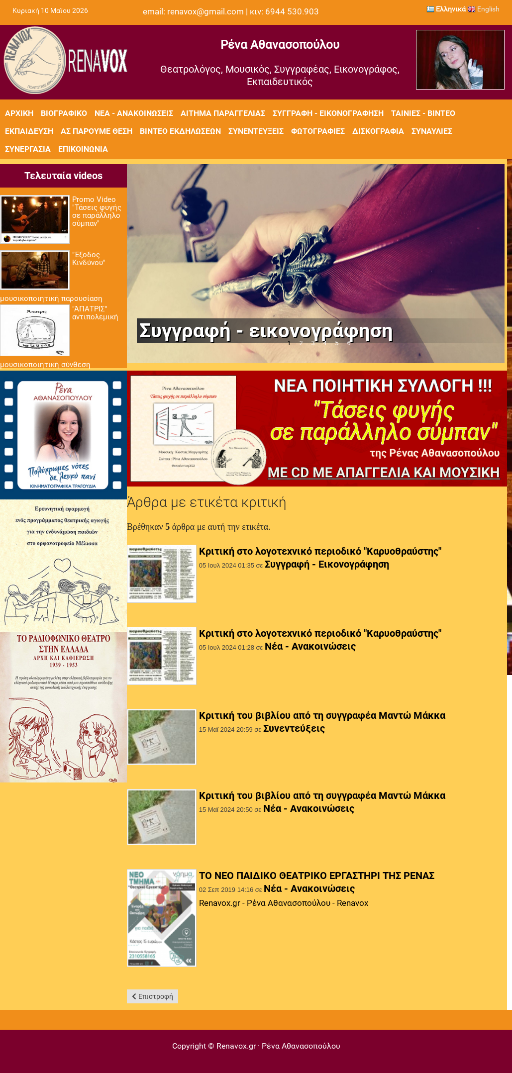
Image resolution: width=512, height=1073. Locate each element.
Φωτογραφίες (318, 131)
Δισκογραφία (378, 131)
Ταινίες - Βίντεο (423, 113)
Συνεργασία (28, 149)
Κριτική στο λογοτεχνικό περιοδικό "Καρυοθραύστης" (320, 551)
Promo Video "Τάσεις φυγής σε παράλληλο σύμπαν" (96, 211)
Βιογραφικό (64, 113)
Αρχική (19, 113)
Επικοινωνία (83, 149)
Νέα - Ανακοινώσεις (134, 113)
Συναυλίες (431, 131)
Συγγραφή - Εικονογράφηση (328, 113)
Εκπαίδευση (29, 131)
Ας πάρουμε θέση (96, 131)
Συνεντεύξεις (256, 131)
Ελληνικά (446, 9)
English (484, 9)
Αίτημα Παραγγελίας (223, 113)
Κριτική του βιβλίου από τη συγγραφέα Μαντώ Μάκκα (322, 715)
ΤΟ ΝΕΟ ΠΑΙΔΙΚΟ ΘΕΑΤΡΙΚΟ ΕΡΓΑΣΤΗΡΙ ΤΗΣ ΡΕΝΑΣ (316, 875)
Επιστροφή (155, 996)
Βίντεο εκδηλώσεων (180, 131)
